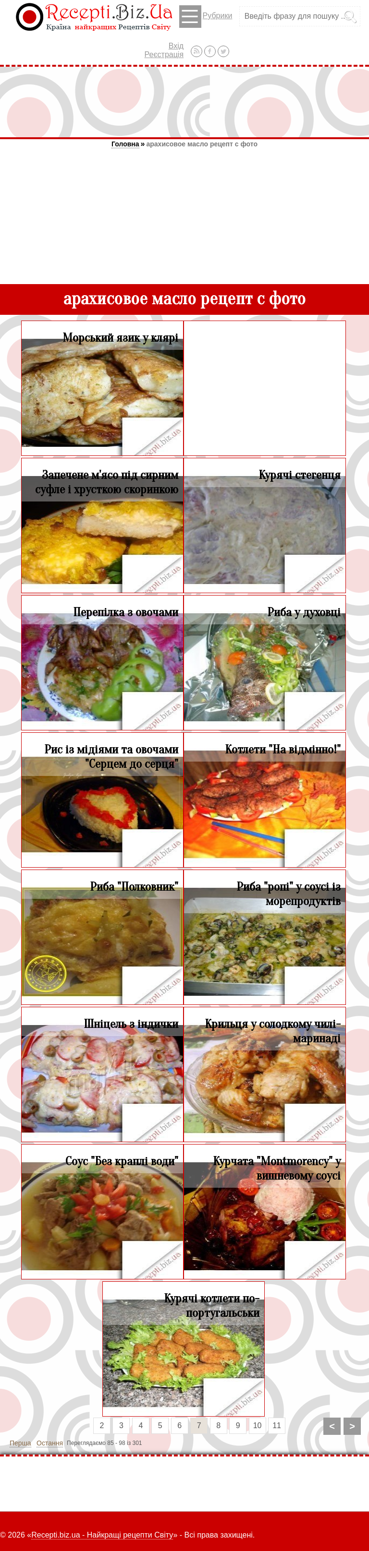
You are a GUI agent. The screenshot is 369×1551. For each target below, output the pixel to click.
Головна (125, 144)
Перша (20, 1443)
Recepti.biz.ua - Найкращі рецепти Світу (102, 1535)
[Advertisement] (184, 101)
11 (276, 1425)
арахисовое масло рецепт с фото (202, 144)
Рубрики (206, 16)
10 (257, 1425)
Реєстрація (164, 54)
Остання (50, 1443)
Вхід (176, 46)
